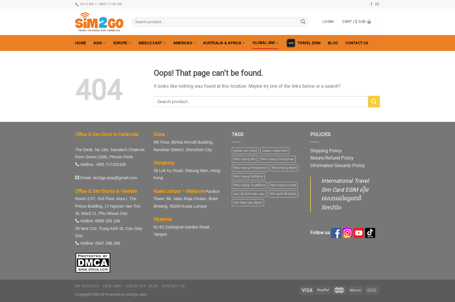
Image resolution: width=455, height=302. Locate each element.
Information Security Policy (337, 165)
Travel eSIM (303, 43)
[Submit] (303, 22)
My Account (87, 286)
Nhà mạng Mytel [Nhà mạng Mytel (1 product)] (284, 168)
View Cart (112, 286)
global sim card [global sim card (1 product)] (245, 151)
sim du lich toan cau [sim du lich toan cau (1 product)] (249, 194)
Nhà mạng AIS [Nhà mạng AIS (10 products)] (244, 159)
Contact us (356, 43)
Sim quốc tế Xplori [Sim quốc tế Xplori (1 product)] (283, 194)
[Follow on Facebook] (371, 4)
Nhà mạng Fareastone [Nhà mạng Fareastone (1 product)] (250, 168)
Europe (122, 43)
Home (80, 43)
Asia (99, 43)
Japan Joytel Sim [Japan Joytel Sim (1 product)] (275, 151)
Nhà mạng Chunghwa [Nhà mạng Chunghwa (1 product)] (277, 159)
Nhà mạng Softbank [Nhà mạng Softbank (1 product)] (248, 176)
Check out (135, 286)
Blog (333, 43)
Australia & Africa (224, 43)
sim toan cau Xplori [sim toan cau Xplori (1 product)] (248, 202)
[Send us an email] (377, 4)
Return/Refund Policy (332, 158)
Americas (184, 43)
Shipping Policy (326, 150)
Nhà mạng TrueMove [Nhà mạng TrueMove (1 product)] (249, 185)
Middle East (152, 43)
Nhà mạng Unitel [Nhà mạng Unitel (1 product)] (283, 185)
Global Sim (265, 42)
